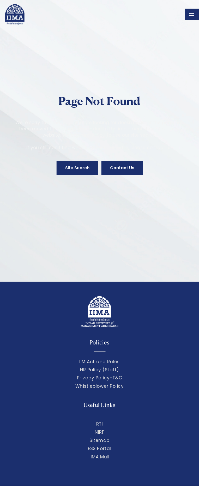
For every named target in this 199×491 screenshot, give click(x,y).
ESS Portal (99, 448)
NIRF (99, 432)
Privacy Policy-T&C (99, 378)
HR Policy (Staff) (99, 370)
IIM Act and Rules (99, 362)
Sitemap (99, 440)
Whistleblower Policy (99, 386)
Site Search (77, 168)
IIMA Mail (99, 457)
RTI (99, 424)
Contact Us (122, 168)
